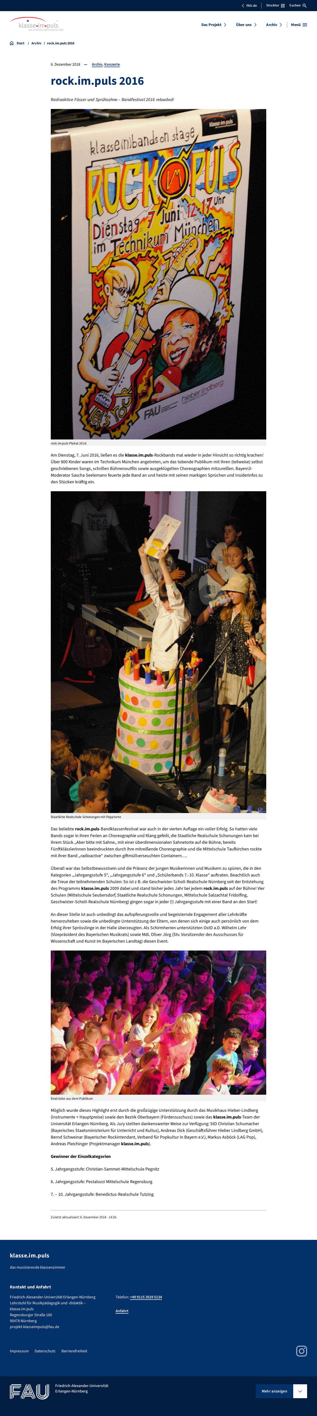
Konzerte (112, 64)
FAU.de (249, 5)
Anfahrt (122, 1311)
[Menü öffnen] (299, 24)
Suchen (298, 5)
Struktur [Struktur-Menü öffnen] (275, 5)
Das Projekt (211, 24)
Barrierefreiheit (74, 1351)
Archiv (271, 24)
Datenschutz (45, 1351)
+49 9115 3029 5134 (146, 1297)
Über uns (244, 24)
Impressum (19, 1351)
